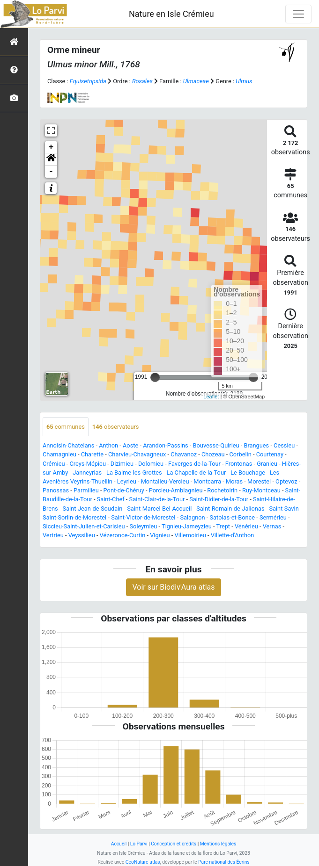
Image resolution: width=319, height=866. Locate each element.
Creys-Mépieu (87, 463)
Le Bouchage (247, 472)
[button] (51, 159)
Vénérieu (246, 526)
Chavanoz (184, 454)
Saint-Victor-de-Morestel (143, 517)
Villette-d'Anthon (232, 535)
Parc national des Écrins (223, 862)
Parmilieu (86, 490)
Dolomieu (150, 463)
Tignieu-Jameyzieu (187, 526)
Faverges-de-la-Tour (194, 463)
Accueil (118, 844)
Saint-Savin (283, 508)
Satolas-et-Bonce (232, 517)
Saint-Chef (111, 499)
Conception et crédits (173, 844)
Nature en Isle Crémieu (171, 14)
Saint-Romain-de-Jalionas (230, 508)
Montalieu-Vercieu (165, 481)
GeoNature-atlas (143, 862)
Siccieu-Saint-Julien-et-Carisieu (84, 526)
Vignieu (160, 535)
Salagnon (192, 517)
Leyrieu (126, 481)
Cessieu (284, 445)
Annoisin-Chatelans (68, 445)
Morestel (259, 481)
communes (65, 426)
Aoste (130, 445)
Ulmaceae (196, 81)
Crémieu (54, 463)
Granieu (267, 463)
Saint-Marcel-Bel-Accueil (159, 508)
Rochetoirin (222, 490)
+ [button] (51, 147)
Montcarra (207, 481)
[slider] (155, 377)
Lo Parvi (139, 844)
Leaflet (211, 396)
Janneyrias (87, 472)
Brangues (256, 445)
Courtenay (269, 454)
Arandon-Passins (165, 445)
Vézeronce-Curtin (123, 535)
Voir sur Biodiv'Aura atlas (173, 587)
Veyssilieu (81, 535)
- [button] (51, 171)
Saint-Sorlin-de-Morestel (74, 517)
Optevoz (286, 481)
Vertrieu (53, 535)
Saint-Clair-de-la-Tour (157, 499)
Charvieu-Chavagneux (137, 454)
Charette (92, 454)
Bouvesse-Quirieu (216, 445)
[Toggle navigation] (298, 14)
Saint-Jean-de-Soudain (93, 508)
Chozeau (213, 454)
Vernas (272, 526)
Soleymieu (143, 526)
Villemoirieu (190, 535)
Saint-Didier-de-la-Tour (218, 499)
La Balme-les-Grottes (134, 472)
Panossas (56, 490)
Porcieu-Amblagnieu (176, 490)
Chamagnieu (59, 454)
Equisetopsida (88, 81)
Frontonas (238, 463)
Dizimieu (122, 463)
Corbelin (241, 454)
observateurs (115, 426)
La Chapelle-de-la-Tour (196, 472)
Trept (223, 526)
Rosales (142, 81)
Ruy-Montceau (261, 490)
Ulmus (244, 81)
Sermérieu (273, 517)
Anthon (108, 445)
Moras (234, 481)
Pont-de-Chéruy (124, 490)
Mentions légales (218, 844)
